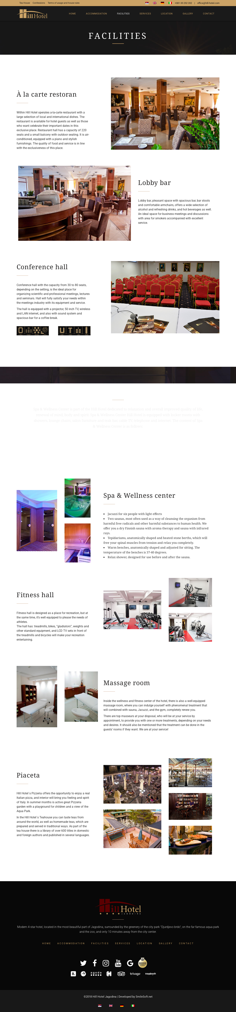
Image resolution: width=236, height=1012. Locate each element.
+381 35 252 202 (183, 3)
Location (145, 943)
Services (123, 943)
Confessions (39, 3)
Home (46, 943)
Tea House (24, 3)
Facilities (100, 943)
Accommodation (71, 943)
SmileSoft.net (144, 996)
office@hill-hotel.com (208, 3)
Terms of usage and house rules (63, 3)
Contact (186, 943)
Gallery (166, 943)
